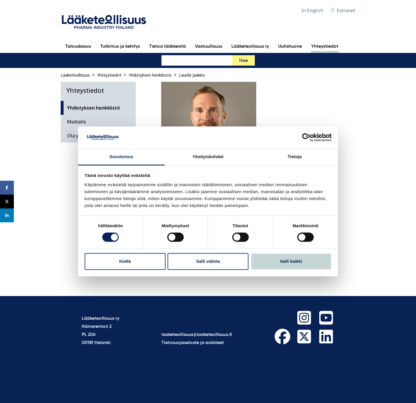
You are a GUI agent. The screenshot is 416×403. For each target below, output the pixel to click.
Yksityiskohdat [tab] (207, 156)
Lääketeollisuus (75, 75)
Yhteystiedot (109, 75)
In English (312, 10)
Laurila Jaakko (192, 75)
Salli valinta (208, 261)
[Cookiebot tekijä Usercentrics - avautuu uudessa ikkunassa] (306, 137)
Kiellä (125, 261)
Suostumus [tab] (121, 156)
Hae (243, 60)
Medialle (76, 122)
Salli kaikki (291, 261)
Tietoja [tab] (295, 156)
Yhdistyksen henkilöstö (150, 75)
